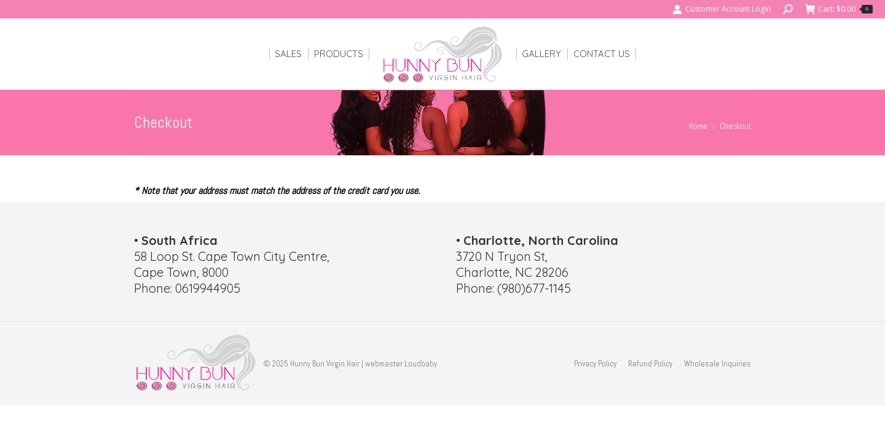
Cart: (839, 9)
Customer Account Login (721, 9)
